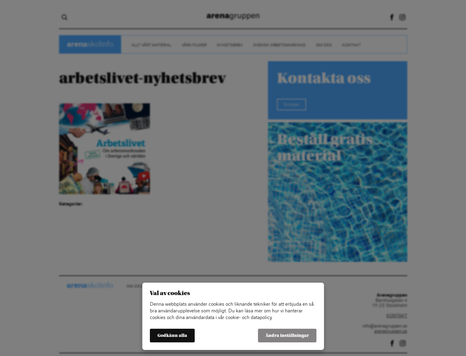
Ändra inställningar (287, 335)
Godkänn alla (172, 335)
